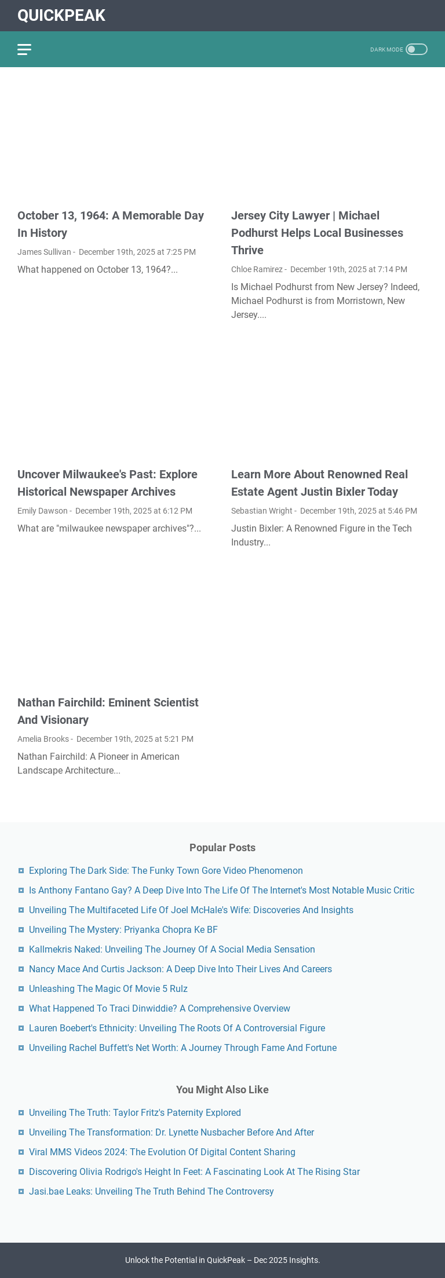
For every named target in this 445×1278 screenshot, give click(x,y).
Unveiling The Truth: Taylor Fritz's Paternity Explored (135, 1112)
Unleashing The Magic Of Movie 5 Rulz (108, 988)
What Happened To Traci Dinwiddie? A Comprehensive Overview (159, 1008)
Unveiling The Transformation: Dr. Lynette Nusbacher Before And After (171, 1132)
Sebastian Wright (262, 510)
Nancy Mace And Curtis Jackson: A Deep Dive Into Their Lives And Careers (180, 969)
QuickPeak (61, 15)
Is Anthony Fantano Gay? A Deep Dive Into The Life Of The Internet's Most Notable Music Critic (221, 890)
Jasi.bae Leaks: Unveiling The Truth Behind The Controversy (151, 1191)
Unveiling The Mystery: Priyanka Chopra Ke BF (123, 929)
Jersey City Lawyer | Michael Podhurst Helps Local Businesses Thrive (317, 232)
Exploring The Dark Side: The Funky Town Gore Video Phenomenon (166, 870)
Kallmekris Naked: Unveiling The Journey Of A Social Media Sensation (172, 949)
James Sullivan (44, 252)
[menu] (31, 49)
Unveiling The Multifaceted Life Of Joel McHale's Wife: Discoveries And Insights (191, 910)
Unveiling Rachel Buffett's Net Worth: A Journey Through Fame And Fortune (183, 1047)
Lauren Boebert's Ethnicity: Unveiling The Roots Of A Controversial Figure (177, 1028)
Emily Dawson (42, 510)
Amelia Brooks (43, 739)
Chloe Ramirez (257, 269)
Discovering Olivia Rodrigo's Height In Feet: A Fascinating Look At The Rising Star (194, 1171)
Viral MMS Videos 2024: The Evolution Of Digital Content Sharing (162, 1152)
